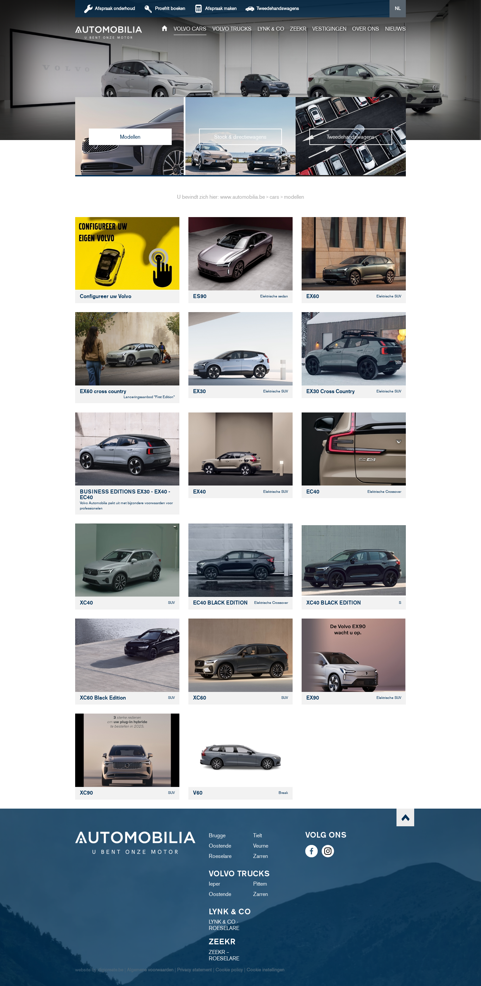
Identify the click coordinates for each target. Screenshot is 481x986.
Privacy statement (194, 970)
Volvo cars (190, 29)
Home (164, 28)
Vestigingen (329, 29)
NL (397, 8)
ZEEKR (298, 29)
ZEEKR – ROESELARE (224, 955)
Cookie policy (229, 970)
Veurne (260, 846)
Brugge (217, 835)
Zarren (260, 856)
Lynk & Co (271, 29)
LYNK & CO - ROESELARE (224, 925)
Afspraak (115, 8)
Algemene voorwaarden (150, 970)
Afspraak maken (220, 8)
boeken (170, 8)
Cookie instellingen (265, 970)
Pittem (260, 884)
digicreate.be (110, 970)
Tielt (257, 835)
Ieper (214, 884)
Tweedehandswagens (278, 8)
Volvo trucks (232, 29)
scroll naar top (405, 817)
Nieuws (395, 29)
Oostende (220, 846)
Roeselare (220, 856)
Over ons (365, 29)
